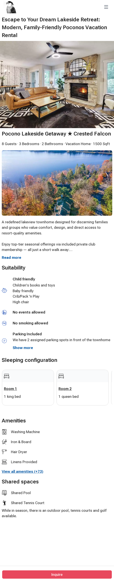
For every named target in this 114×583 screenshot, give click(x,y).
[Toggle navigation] (106, 7)
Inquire (57, 574)
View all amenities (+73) (22, 471)
